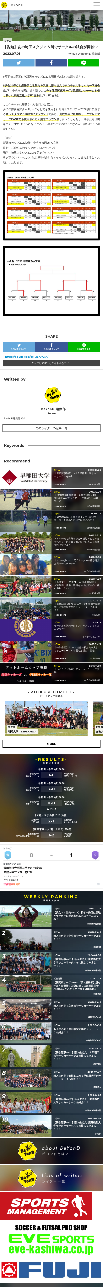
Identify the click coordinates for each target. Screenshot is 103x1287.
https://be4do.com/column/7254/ (26, 356)
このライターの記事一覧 (51, 428)
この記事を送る (83, 346)
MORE (51, 744)
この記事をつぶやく (19, 346)
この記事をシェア (51, 346)
